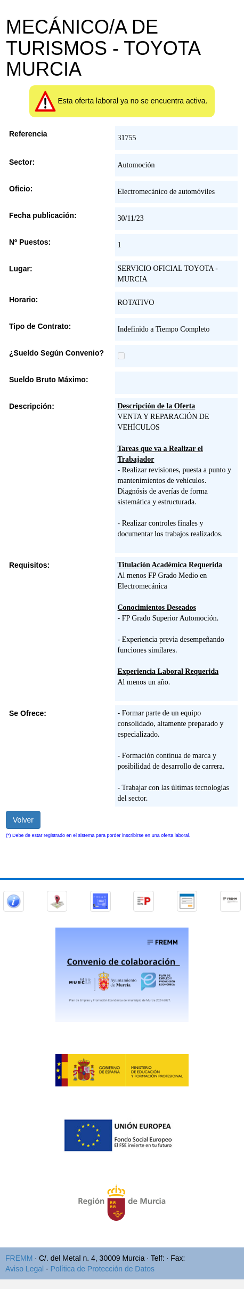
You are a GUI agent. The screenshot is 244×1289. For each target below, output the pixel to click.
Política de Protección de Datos (102, 1268)
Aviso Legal (24, 1268)
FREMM (18, 1258)
